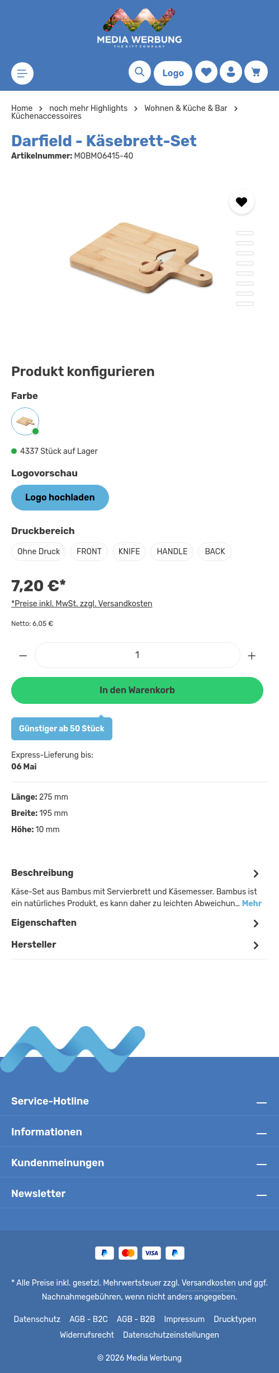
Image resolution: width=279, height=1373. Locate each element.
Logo (173, 73)
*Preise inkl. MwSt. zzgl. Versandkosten (80, 603)
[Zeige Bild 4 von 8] (245, 263)
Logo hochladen (59, 497)
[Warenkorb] (256, 72)
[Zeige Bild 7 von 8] (245, 293)
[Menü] (22, 73)
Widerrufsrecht (90, 1335)
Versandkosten (207, 1283)
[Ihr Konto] (231, 72)
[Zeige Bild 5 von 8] (245, 273)
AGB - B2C (89, 1319)
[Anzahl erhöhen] (252, 655)
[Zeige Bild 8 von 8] (245, 303)
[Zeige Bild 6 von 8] (245, 283)
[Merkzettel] (206, 72)
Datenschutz (40, 1319)
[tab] (136, 887)
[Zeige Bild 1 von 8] (245, 233)
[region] (139, 259)
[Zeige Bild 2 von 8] (245, 243)
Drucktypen (232, 1319)
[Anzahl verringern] (23, 655)
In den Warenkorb (137, 690)
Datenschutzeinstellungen (169, 1335)
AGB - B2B (137, 1319)
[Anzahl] (137, 655)
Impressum (184, 1319)
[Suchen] (140, 72)
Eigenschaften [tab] (136, 923)
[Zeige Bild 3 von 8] (245, 253)
